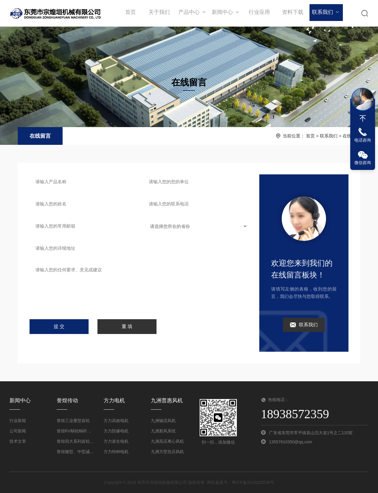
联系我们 (323, 13)
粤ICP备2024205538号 (253, 482)
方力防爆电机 (116, 431)
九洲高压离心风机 (167, 441)
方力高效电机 (116, 420)
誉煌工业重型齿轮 (73, 420)
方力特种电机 (116, 451)
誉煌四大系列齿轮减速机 (76, 441)
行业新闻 (17, 420)
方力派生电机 (116, 441)
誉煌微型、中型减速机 (76, 451)
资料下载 (290, 13)
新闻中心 (224, 13)
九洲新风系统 (163, 431)
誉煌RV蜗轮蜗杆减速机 (76, 431)
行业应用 (257, 13)
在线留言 (40, 136)
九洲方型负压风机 (167, 451)
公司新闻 (17, 431)
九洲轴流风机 (163, 420)
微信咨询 (362, 162)
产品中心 (191, 13)
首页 (130, 13)
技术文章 (17, 441)
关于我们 (158, 13)
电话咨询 (362, 140)
